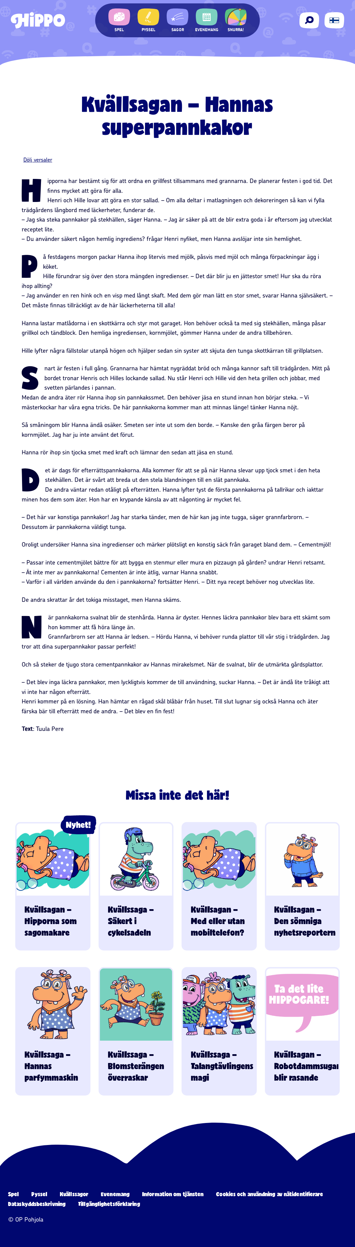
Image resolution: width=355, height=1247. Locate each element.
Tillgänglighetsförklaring (109, 1204)
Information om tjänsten (173, 1194)
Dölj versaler (37, 160)
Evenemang (115, 1194)
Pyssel (39, 1194)
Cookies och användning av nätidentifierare (269, 1194)
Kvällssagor (74, 1194)
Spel (13, 1194)
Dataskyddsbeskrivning (37, 1204)
